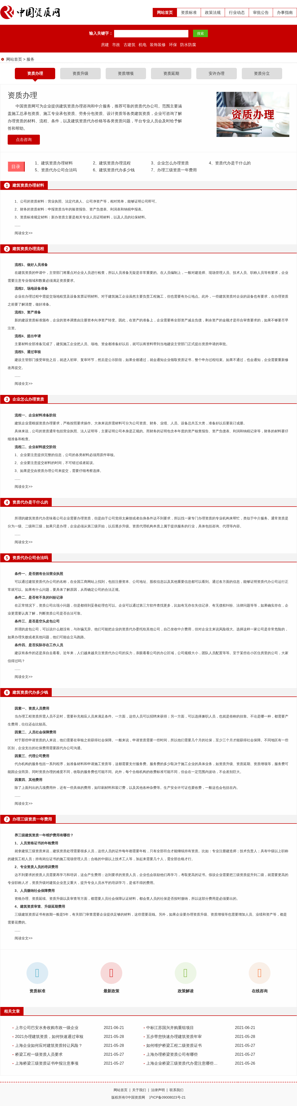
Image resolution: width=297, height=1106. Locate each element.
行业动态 (237, 12)
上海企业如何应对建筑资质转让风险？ (48, 1045)
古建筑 (129, 45)
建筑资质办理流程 (112, 163)
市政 (116, 45)
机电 (143, 45)
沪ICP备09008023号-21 (167, 1097)
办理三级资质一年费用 (174, 170)
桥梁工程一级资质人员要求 (39, 1054)
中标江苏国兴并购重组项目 (170, 1028)
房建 (105, 45)
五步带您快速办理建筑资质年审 (174, 1036)
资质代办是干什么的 (230, 163)
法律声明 (158, 1090)
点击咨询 (24, 139)
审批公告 (261, 12)
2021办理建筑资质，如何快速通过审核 (49, 1036)
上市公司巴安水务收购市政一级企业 (46, 1028)
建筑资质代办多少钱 (114, 170)
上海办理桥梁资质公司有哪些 (172, 1054)
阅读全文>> (23, 233)
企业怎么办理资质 (170, 163)
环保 (173, 45)
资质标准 (189, 12)
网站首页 (165, 12)
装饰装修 (158, 45)
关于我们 (139, 1090)
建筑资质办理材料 (54, 163)
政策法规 (213, 12)
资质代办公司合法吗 (56, 170)
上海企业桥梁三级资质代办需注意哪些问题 (183, 1063)
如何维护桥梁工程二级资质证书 (174, 1045)
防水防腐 (188, 45)
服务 (30, 59)
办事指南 (285, 12)
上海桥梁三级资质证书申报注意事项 (46, 1063)
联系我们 (176, 1090)
